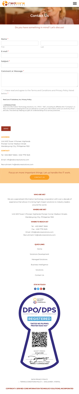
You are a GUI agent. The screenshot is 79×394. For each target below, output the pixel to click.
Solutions (39, 270)
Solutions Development (39, 254)
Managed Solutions (39, 259)
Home (39, 249)
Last (42, 47)
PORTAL (57, 382)
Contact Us (39, 275)
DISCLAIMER (48, 382)
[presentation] (18, 122)
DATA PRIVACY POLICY (39, 379)
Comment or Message (12, 71)
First (2, 47)
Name (4, 39)
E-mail (5, 51)
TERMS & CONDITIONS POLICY (31, 382)
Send (6, 128)
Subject (5, 61)
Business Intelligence (39, 265)
